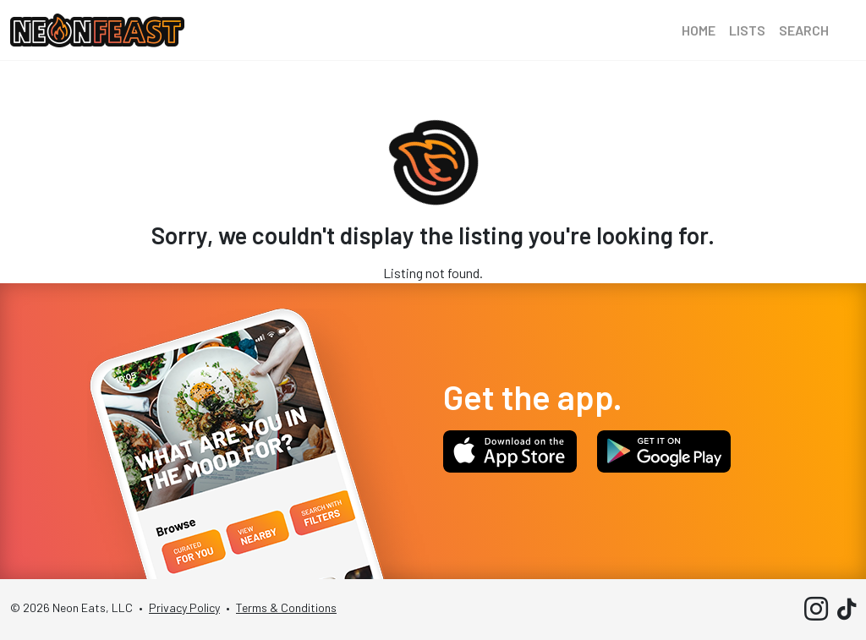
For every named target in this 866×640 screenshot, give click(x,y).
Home (698, 30)
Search (804, 30)
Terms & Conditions (286, 607)
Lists (747, 30)
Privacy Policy (184, 607)
